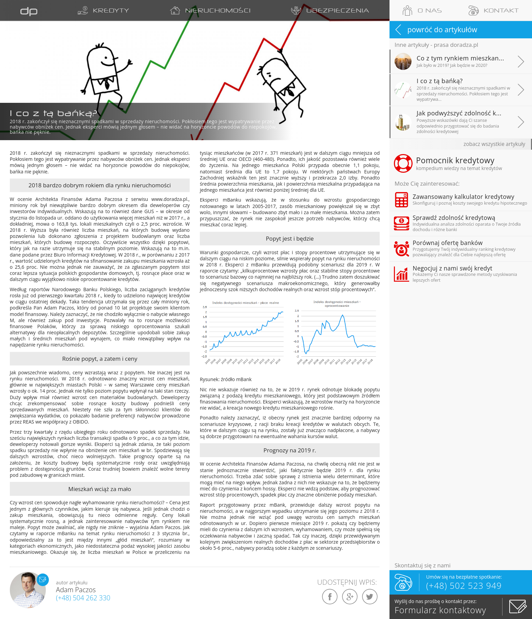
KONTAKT (494, 10)
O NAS (422, 10)
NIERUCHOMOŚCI (208, 10)
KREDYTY (101, 10)
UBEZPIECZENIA (329, 10)
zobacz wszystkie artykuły (494, 144)
